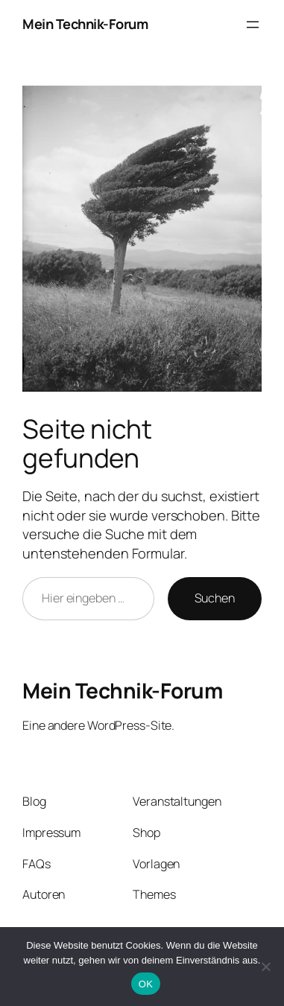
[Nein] (265, 966)
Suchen (215, 598)
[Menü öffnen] (253, 25)
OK (146, 984)
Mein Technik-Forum (85, 24)
